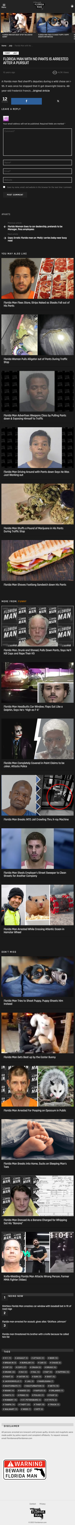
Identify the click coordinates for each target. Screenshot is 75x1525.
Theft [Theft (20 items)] (25, 1404)
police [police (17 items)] (39, 1395)
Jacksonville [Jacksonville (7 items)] (13, 1381)
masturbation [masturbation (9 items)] (35, 1386)
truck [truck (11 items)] (54, 1404)
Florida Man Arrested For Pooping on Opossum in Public (35, 1110)
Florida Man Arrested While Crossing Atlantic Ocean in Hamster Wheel (34, 930)
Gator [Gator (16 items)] (24, 1376)
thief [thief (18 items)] (39, 1404)
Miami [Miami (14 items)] (9, 1390)
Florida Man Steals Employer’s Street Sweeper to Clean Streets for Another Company (35, 874)
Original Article (41, 91)
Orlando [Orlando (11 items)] (57, 1390)
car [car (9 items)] (43, 1363)
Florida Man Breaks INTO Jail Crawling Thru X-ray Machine (36, 819)
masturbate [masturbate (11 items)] (13, 1386)
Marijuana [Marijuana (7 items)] (46, 1381)
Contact (33, 1504)
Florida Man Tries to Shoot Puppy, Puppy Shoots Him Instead (53, 36)
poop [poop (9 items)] (53, 1395)
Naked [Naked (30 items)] (25, 1390)
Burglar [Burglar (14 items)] (28, 1363)
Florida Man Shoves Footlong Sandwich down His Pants (35, 585)
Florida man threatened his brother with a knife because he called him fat (35, 1336)
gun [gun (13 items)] (37, 1376)
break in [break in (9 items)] (10, 1363)
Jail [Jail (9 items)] (30, 1381)
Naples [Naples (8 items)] (40, 1390)
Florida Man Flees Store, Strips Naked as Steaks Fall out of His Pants (37, 304)
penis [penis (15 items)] (23, 1395)
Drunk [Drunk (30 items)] (10, 1372)
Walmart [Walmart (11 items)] (11, 1409)
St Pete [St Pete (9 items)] (51, 1400)
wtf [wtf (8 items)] (39, 1409)
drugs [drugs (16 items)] (51, 1367)
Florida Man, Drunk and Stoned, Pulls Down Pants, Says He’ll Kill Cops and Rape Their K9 (37, 651)
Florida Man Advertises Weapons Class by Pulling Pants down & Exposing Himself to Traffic (35, 417)
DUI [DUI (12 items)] (23, 1372)
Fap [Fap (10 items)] (48, 1372)
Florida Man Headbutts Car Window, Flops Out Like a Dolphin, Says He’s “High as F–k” (33, 708)
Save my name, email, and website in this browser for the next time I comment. (39, 187)
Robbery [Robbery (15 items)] (11, 1400)
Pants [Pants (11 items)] (9, 1395)
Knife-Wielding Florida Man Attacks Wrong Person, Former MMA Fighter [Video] (36, 1278)
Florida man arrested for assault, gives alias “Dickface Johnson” (34, 1321)
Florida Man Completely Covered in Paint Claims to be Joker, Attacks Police (34, 764)
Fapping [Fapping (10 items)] (63, 1372)
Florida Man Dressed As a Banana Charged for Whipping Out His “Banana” (35, 1221)
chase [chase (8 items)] (56, 1363)
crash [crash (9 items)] (36, 1367)
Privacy (42, 1504)
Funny (22, 601)
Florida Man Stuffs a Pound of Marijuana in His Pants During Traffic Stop (33, 529)
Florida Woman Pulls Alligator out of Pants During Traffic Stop (35, 360)
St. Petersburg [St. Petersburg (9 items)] (31, 1400)
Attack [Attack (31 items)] (38, 1358)
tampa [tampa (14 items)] (10, 1404)
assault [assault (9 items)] (22, 1358)
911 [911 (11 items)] (8, 1358)
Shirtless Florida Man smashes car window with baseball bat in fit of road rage (36, 1307)
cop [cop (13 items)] (8, 1367)
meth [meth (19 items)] (54, 1386)
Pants (6, 214)
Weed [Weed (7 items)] (27, 1409)
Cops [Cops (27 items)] (22, 1367)
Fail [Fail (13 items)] (36, 1372)
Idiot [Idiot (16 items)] (51, 1376)
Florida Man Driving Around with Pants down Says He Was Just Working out (36, 473)
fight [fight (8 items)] (9, 1376)
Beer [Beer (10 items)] (54, 1358)
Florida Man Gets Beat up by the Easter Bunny (17, 36)
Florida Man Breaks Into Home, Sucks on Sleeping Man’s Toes (35, 1165)
